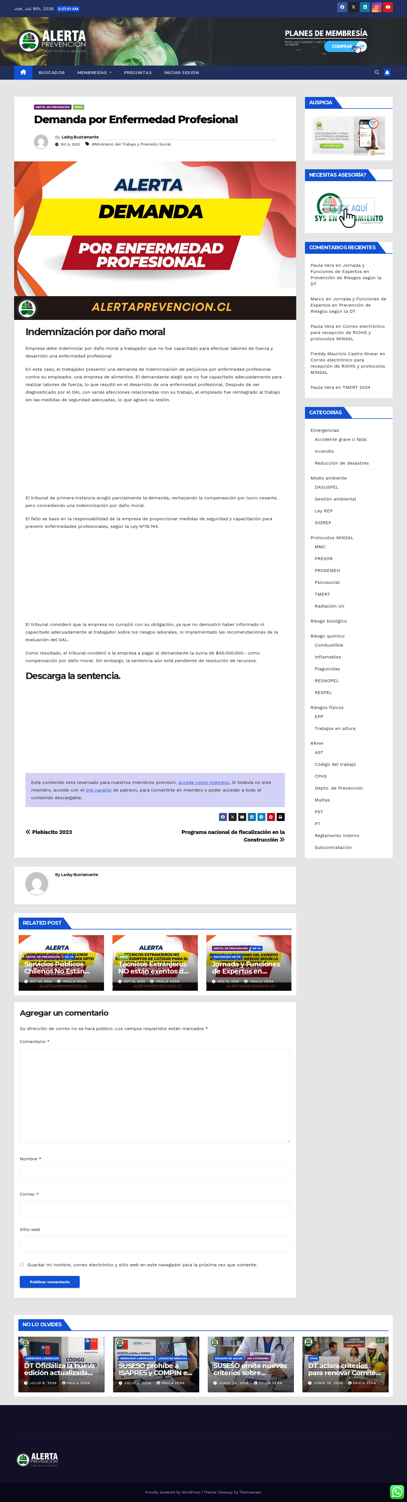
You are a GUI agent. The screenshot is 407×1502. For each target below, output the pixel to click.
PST (319, 811)
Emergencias (325, 430)
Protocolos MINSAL (332, 537)
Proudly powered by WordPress (173, 1492)
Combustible (329, 645)
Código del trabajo (335, 764)
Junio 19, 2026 (329, 1383)
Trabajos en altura (335, 728)
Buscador (52, 72)
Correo (29, 1194)
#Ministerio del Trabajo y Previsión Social (131, 144)
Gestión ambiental (335, 499)
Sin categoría (258, 1358)
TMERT (322, 594)
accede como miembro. (204, 782)
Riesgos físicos (327, 707)
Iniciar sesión (181, 72)
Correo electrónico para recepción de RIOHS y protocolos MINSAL (348, 332)
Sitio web (30, 1229)
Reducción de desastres (342, 463)
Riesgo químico (328, 636)
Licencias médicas (172, 1358)
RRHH (79, 107)
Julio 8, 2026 (44, 1383)
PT (318, 823)
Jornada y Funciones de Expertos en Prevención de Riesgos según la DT (348, 305)
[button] (377, 72)
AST (319, 752)
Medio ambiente (329, 478)
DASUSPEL (327, 487)
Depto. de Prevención (53, 107)
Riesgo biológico (329, 621)
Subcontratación (333, 847)
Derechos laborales (42, 1358)
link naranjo (98, 790)
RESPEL (323, 692)
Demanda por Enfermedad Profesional (136, 119)
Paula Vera (72, 981)
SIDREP (323, 522)
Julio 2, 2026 (138, 1383)
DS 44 (69, 956)
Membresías (94, 72)
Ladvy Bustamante (80, 137)
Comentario (35, 1041)
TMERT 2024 (356, 387)
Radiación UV (330, 606)
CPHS (321, 776)
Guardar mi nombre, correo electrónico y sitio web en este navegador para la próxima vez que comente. (142, 1264)
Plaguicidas (327, 668)
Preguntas (138, 72)
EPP (319, 716)
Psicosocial (327, 582)
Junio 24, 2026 (234, 1383)
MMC (320, 546)
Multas (322, 800)
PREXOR (324, 558)
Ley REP (324, 510)
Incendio (324, 451)
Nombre (31, 1158)
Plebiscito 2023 (48, 832)
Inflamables (328, 657)
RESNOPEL (327, 680)
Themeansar (250, 1492)
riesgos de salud (228, 1358)
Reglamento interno (337, 835)
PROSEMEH (327, 570)
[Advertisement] (155, 448)
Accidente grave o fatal (341, 439)
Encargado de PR (227, 956)
